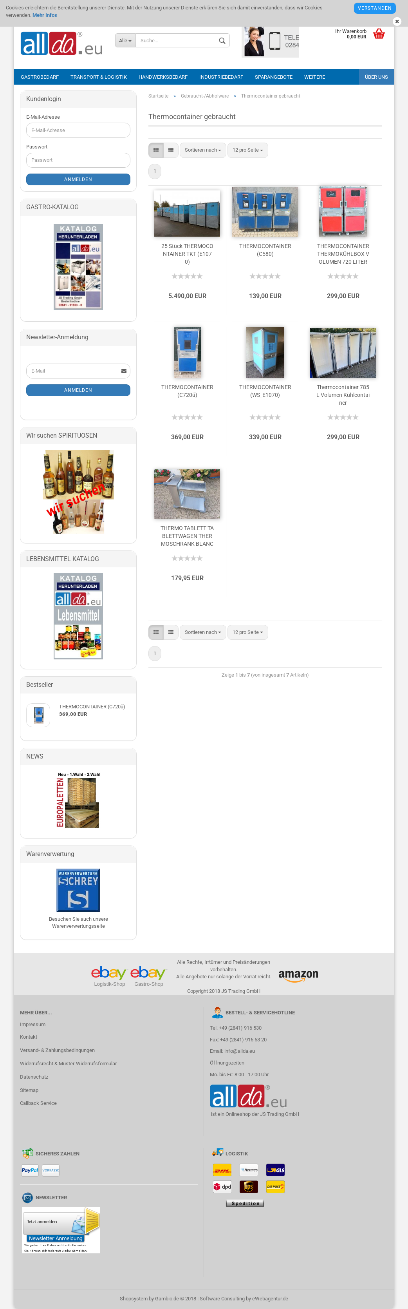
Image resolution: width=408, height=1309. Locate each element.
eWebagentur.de (270, 1299)
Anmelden (78, 179)
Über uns (376, 77)
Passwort (36, 147)
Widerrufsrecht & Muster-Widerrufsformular (68, 1063)
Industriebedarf (221, 77)
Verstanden (375, 8)
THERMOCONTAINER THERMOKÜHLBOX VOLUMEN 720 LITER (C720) (343, 254)
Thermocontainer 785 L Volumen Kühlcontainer (343, 395)
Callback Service (38, 1103)
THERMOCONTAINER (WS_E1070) (265, 391)
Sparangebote (273, 77)
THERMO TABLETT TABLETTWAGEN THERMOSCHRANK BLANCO (187, 536)
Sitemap (29, 1090)
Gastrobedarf (40, 77)
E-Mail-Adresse (43, 117)
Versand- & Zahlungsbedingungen (57, 1050)
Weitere (314, 77)
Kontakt (28, 1037)
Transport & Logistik (98, 77)
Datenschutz (34, 1077)
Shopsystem (134, 1299)
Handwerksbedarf (163, 77)
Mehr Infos (44, 15)
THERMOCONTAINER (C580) (265, 250)
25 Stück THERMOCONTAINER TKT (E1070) (187, 254)
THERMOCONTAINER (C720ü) (187, 391)
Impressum (32, 1024)
